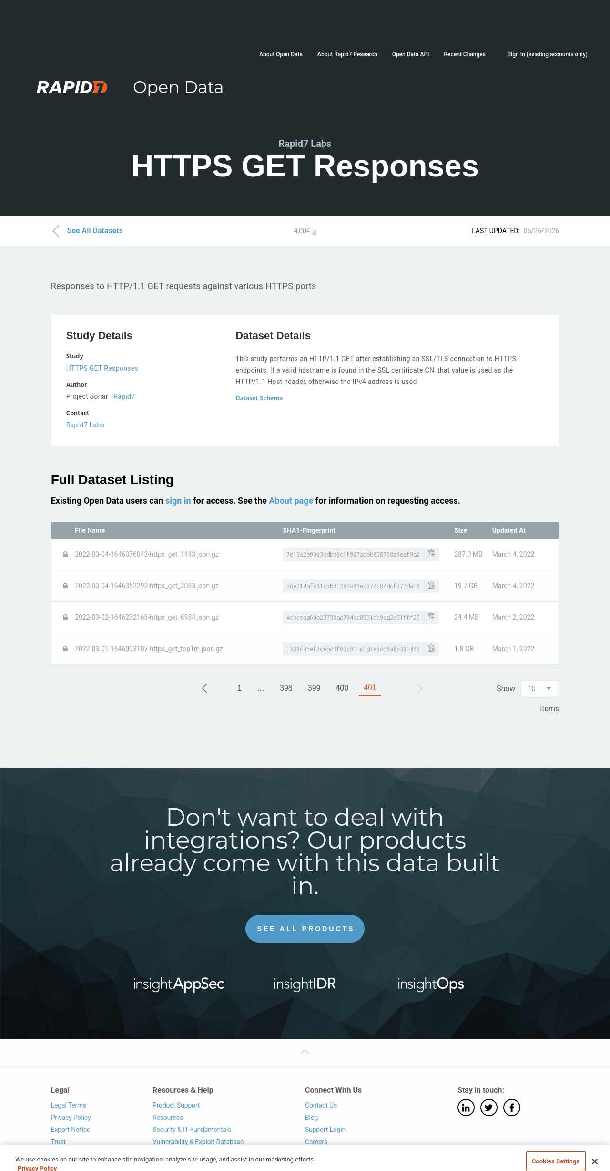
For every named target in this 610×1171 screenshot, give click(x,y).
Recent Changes (464, 54)
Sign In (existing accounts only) (548, 54)
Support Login (325, 1129)
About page (291, 501)
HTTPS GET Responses (102, 368)
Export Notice (70, 1129)
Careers (316, 1142)
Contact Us (321, 1105)
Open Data (178, 87)
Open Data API (410, 54)
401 (370, 688)
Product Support (176, 1105)
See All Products (306, 929)
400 (342, 688)
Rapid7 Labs (85, 425)
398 (286, 688)
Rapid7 (124, 396)
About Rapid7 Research (347, 54)
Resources (167, 1117)
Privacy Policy (71, 1117)
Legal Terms (69, 1105)
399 (314, 688)
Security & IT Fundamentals (191, 1129)
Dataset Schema (259, 398)
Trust (58, 1142)
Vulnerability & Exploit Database (198, 1142)
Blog (311, 1117)
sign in (178, 501)
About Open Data (281, 54)
